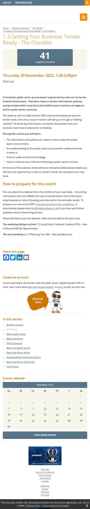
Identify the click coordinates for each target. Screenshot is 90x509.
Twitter (45, 488)
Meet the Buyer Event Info (20, 362)
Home (6, 28)
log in (60, 287)
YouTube (45, 494)
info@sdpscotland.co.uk (45, 208)
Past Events (12, 366)
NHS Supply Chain (16, 334)
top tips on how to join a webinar (55, 204)
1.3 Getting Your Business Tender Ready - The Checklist (29, 31)
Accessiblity (45, 478)
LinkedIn (45, 491)
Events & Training (20, 28)
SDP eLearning (14, 343)
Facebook (45, 485)
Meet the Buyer (14, 338)
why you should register (41, 287)
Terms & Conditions (45, 472)
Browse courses (14, 324)
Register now (23, 2)
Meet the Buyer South (18, 348)
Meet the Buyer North (18, 352)
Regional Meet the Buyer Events (23, 357)
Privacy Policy (45, 475)
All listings (37, 28)
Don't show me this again (56, 505)
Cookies (45, 481)
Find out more (33, 505)
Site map (45, 469)
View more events (45, 435)
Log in (7, 2)
